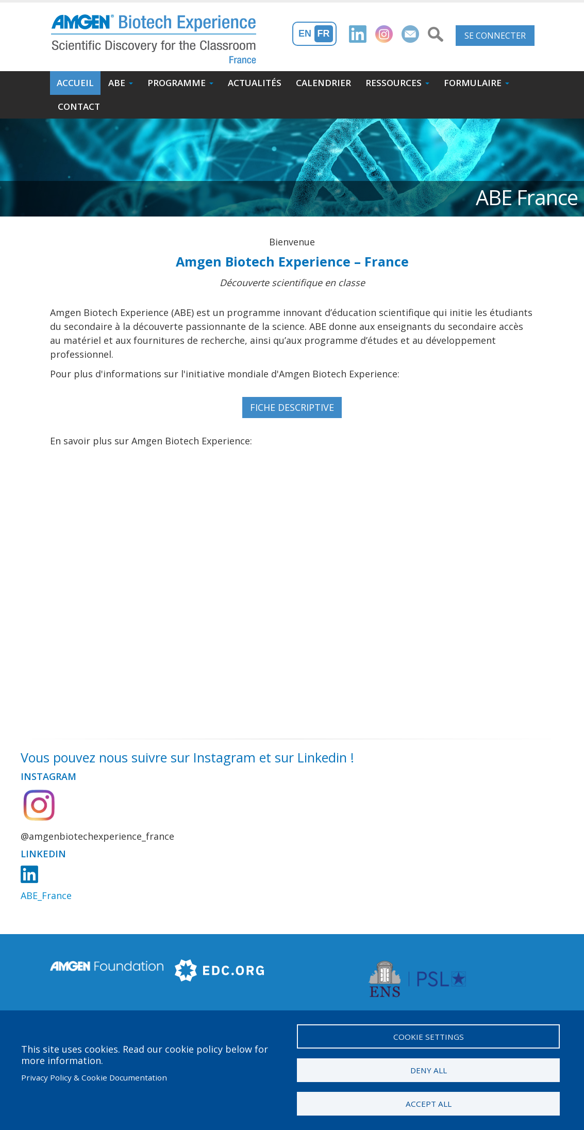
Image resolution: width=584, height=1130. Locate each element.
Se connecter (495, 35)
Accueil (75, 83)
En (304, 33)
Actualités (254, 83)
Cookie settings (428, 1034)
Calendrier (323, 83)
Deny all (428, 1068)
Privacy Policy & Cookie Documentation (94, 1076)
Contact (79, 106)
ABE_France (46, 895)
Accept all (429, 1103)
